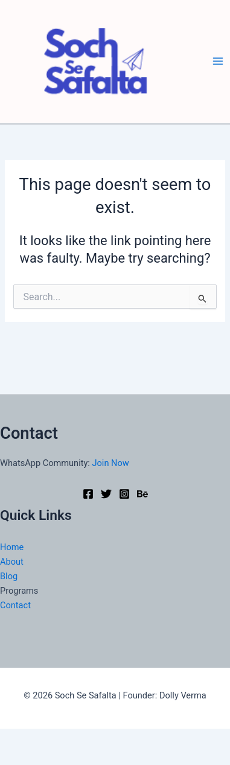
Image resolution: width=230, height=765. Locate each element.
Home (12, 547)
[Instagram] (124, 493)
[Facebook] (88, 493)
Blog (9, 576)
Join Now (110, 463)
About (12, 561)
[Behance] (142, 493)
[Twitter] (106, 493)
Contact (15, 605)
